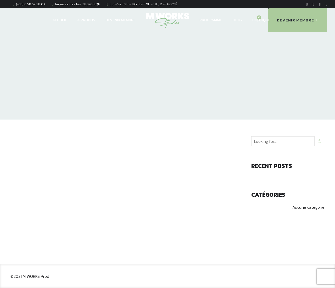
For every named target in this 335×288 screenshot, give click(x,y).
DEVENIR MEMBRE (120, 20)
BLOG (237, 20)
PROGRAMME (210, 20)
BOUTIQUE (261, 20)
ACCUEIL (59, 20)
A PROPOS (86, 20)
